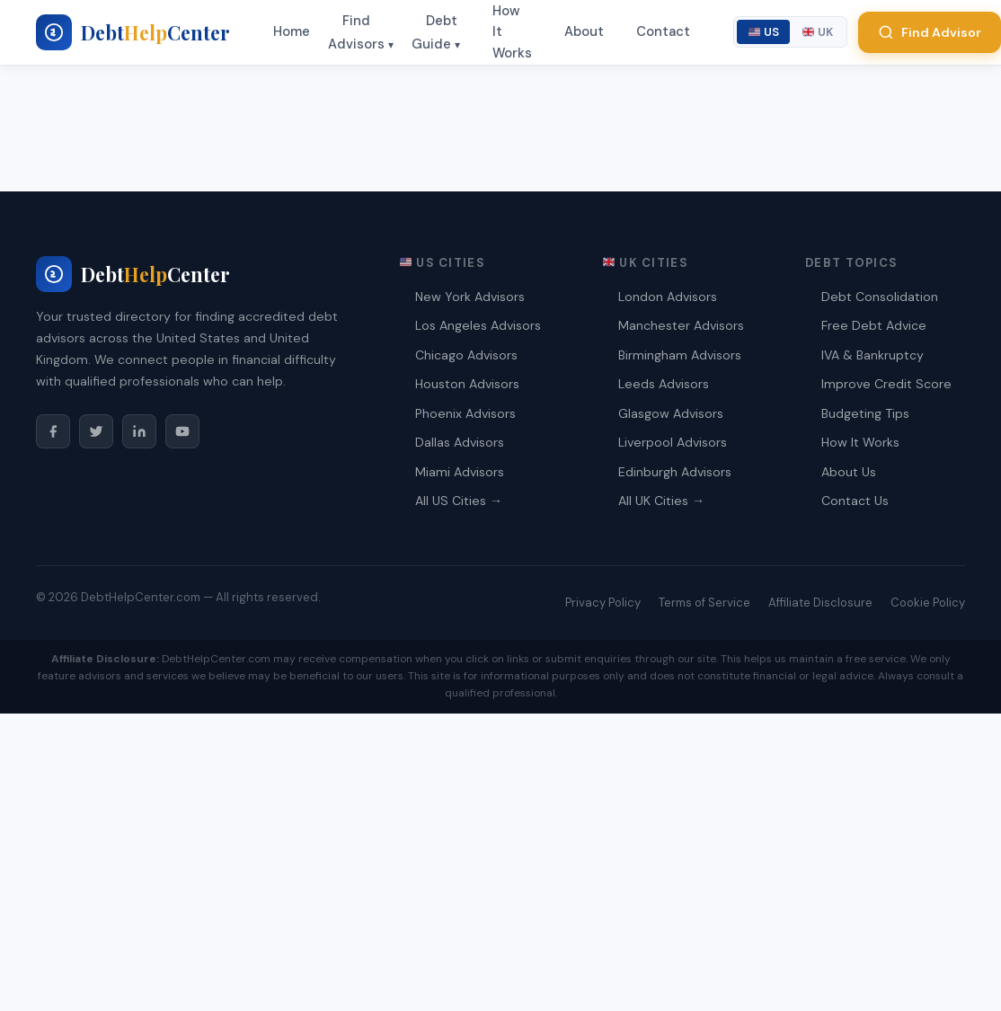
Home (291, 31)
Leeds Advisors (663, 384)
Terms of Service (704, 602)
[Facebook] (53, 431)
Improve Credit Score (886, 384)
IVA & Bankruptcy (872, 355)
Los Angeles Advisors (478, 325)
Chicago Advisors (466, 355)
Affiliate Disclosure (820, 602)
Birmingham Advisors (679, 355)
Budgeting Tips (865, 413)
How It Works (860, 442)
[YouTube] (182, 431)
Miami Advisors (459, 472)
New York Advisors (470, 296)
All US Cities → (458, 500)
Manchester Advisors (681, 325)
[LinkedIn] (139, 431)
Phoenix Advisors (465, 413)
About (584, 31)
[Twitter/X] (96, 431)
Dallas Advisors (459, 442)
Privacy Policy (603, 602)
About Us (848, 472)
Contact (663, 31)
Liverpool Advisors (672, 442)
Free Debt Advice (873, 325)
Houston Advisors (467, 384)
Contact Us (855, 500)
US (764, 32)
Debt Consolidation (879, 296)
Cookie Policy (927, 602)
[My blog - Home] (133, 32)
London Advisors (667, 296)
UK (817, 32)
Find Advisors (356, 32)
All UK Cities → (661, 500)
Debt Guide (434, 32)
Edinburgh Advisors (674, 472)
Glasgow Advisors (670, 413)
